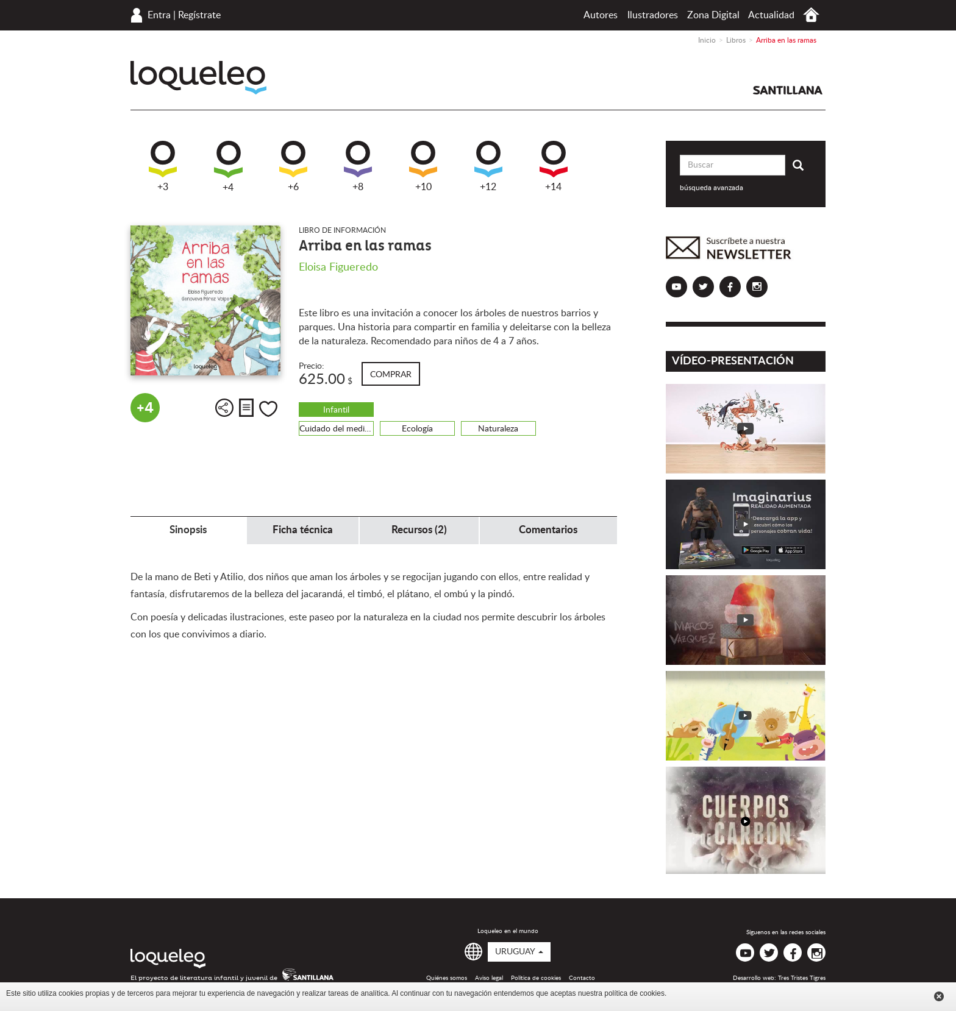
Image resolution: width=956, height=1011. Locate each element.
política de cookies (634, 993)
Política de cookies (536, 978)
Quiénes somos (446, 978)
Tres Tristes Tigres (802, 978)
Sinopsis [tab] (188, 530)
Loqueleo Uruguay (198, 77)
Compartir (224, 408)
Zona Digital (713, 15)
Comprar (391, 375)
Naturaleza (498, 429)
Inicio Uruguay (811, 15)
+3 (163, 166)
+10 (423, 166)
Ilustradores (652, 15)
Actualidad (771, 15)
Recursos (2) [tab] (419, 530)
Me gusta (268, 409)
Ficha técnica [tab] (303, 530)
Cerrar (939, 996)
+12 (488, 166)
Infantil (336, 410)
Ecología (417, 429)
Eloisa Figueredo (338, 267)
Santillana (787, 90)
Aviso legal (489, 978)
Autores (600, 15)
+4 (228, 167)
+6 (293, 166)
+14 (554, 166)
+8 (358, 166)
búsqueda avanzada (711, 187)
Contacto (582, 978)
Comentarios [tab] (548, 530)
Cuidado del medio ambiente (336, 429)
